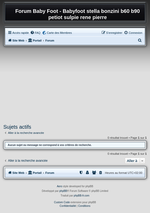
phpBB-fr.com (82, 195)
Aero (59, 186)
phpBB (63, 191)
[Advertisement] (75, 85)
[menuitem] (35, 33)
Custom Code (62, 202)
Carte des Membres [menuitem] (59, 32)
